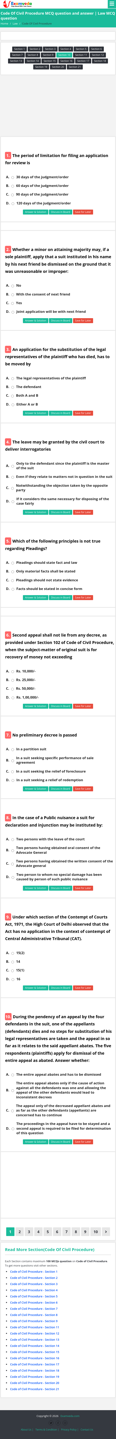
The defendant (28, 387)
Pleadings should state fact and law (46, 562)
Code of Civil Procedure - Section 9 (34, 1321)
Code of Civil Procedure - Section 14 (34, 1346)
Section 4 (65, 49)
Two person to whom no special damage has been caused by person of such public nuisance (59, 876)
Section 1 (19, 49)
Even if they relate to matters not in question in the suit (64, 476)
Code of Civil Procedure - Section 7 (34, 1309)
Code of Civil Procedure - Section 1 (34, 1272)
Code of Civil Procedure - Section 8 (34, 1315)
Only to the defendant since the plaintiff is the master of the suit (62, 465)
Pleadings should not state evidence (47, 580)
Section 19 (41, 67)
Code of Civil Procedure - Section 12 (34, 1333)
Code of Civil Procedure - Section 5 (34, 1296)
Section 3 (50, 49)
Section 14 (33, 61)
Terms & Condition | (47, 1429)
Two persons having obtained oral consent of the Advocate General (58, 850)
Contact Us (87, 1429)
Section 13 (16, 61)
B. (7, 185)
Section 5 (81, 49)
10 (96, 1231)
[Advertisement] (58, 106)
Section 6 (96, 49)
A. (7, 177)
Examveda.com (69, 1416)
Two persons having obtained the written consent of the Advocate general (64, 863)
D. (7, 203)
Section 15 (50, 61)
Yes (19, 303)
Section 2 (35, 49)
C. (7, 194)
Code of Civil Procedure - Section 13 (34, 1340)
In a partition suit (31, 749)
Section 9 (48, 55)
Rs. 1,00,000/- (27, 697)
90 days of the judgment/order (42, 194)
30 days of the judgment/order (42, 177)
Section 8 (32, 55)
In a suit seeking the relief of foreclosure (51, 771)
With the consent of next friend (43, 294)
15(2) (20, 953)
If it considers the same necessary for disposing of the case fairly (62, 501)
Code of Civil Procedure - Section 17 (34, 1364)
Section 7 (17, 55)
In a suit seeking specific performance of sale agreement (55, 760)
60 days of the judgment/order (42, 185)
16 (18, 979)
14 (18, 961)
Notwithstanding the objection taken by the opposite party (62, 487)
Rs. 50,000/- (25, 688)
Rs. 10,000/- (26, 671)
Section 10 (64, 55)
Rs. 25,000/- (26, 680)
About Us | (27, 1429)
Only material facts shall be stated (45, 571)
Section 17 (83, 61)
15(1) (20, 970)
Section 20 (58, 67)
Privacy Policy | (70, 1429)
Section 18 (100, 61)
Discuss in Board (60, 212)
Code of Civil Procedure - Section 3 (34, 1284)
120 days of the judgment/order (43, 203)
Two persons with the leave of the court (50, 839)
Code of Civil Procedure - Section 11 (34, 1327)
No (18, 285)
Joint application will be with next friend (51, 311)
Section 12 (98, 55)
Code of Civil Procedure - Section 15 (34, 1352)
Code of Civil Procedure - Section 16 (34, 1358)
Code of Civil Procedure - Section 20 (34, 1383)
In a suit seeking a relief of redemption (49, 780)
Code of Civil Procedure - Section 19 (34, 1377)
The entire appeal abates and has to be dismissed (58, 1074)
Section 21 (75, 67)
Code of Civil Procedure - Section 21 (34, 1389)
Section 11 (81, 55)
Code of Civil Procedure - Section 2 (34, 1278)
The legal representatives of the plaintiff (51, 378)
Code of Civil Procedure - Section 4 (34, 1290)
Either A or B (27, 404)
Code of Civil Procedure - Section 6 (34, 1302)
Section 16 (66, 61)
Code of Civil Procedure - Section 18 (34, 1370)
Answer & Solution (35, 212)
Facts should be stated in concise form (49, 588)
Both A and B (27, 395)
